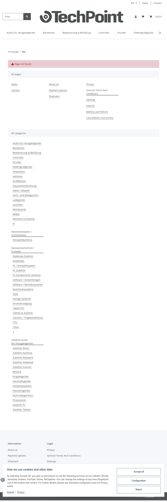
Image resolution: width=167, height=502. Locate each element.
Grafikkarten (19, 181)
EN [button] (132, 3)
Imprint (11, 492)
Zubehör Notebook (23, 362)
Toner (16, 327)
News (145, 3)
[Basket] (155, 16)
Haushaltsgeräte (22, 381)
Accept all (138, 472)
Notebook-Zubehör (23, 256)
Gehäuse (17, 176)
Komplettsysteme (22, 385)
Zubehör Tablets (22, 409)
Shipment (54, 96)
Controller (18, 157)
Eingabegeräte (21, 376)
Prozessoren (19, 400)
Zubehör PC (19, 404)
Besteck (17, 371)
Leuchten (18, 204)
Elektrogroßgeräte (22, 166)
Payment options (58, 90)
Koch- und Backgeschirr (26, 195)
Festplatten (19, 171)
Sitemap (90, 99)
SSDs (15, 293)
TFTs (15, 322)
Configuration (137, 480)
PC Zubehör (19, 270)
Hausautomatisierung (24, 185)
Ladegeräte (19, 199)
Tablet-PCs (18, 308)
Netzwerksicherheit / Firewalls (22, 249)
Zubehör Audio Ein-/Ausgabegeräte (22, 341)
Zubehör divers (21, 348)
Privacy (22, 492)
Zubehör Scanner (22, 367)
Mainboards (19, 209)
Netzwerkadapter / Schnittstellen (21, 233)
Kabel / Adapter (21, 190)
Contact (157, 3)
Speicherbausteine (23, 289)
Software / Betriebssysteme (28, 284)
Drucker (17, 162)
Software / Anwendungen (26, 279)
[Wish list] (143, 16)
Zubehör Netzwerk (23, 357)
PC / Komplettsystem (24, 265)
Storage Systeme (22, 298)
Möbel (16, 214)
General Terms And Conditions (96, 92)
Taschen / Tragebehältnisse (28, 317)
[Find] (13, 16)
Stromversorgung (22, 303)
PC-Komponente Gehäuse (27, 275)
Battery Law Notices (97, 111)
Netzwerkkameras (22, 239)
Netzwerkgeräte (21, 390)
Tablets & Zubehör (23, 312)
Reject (137, 489)
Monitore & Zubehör (24, 218)
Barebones (18, 147)
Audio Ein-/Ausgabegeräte (27, 143)
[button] (135, 16)
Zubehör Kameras (22, 352)
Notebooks (18, 260)
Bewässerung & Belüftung (27, 152)
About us (54, 84)
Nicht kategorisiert (23, 395)
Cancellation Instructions (100, 117)
